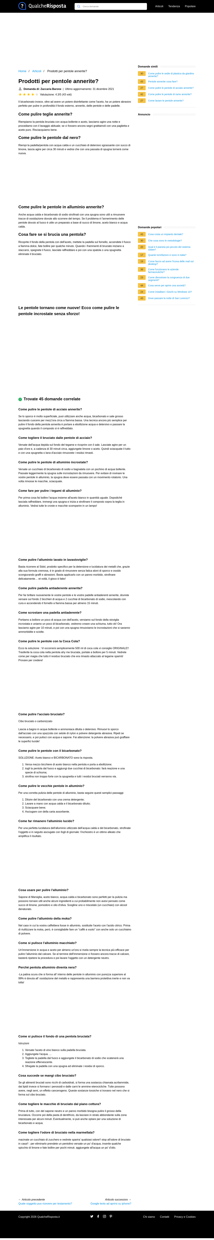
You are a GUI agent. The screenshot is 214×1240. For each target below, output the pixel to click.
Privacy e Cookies (185, 1216)
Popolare (190, 6)
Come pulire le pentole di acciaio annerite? (171, 88)
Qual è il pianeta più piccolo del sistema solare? (169, 248)
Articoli (159, 6)
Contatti (164, 1216)
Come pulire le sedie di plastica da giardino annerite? (171, 75)
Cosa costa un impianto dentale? (165, 234)
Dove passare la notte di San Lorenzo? (169, 298)
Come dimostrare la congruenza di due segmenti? (169, 278)
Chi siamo (149, 1216)
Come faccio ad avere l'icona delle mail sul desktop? (171, 262)
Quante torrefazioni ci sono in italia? (167, 255)
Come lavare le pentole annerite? (166, 100)
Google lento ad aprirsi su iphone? (110, 1203)
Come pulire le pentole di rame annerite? (170, 94)
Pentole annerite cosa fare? (163, 81)
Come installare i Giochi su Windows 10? (170, 291)
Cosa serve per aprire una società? (167, 285)
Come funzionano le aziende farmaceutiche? (163, 270)
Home (22, 71)
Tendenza (174, 6)
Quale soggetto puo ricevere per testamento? (45, 1203)
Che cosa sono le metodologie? (165, 240)
